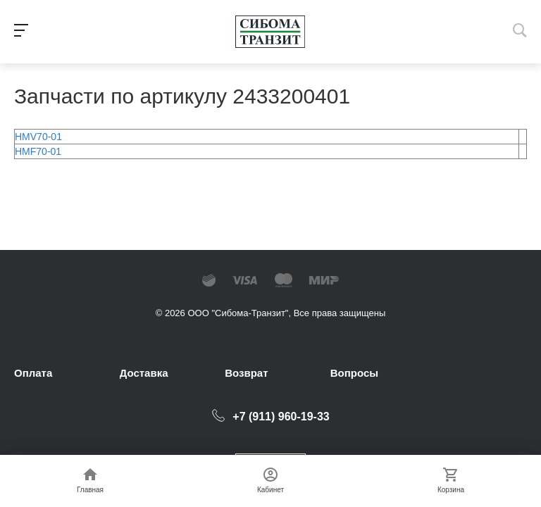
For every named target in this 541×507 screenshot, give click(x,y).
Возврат (246, 373)
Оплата (33, 373)
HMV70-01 (38, 136)
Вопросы (354, 373)
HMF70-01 (38, 151)
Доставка (144, 373)
